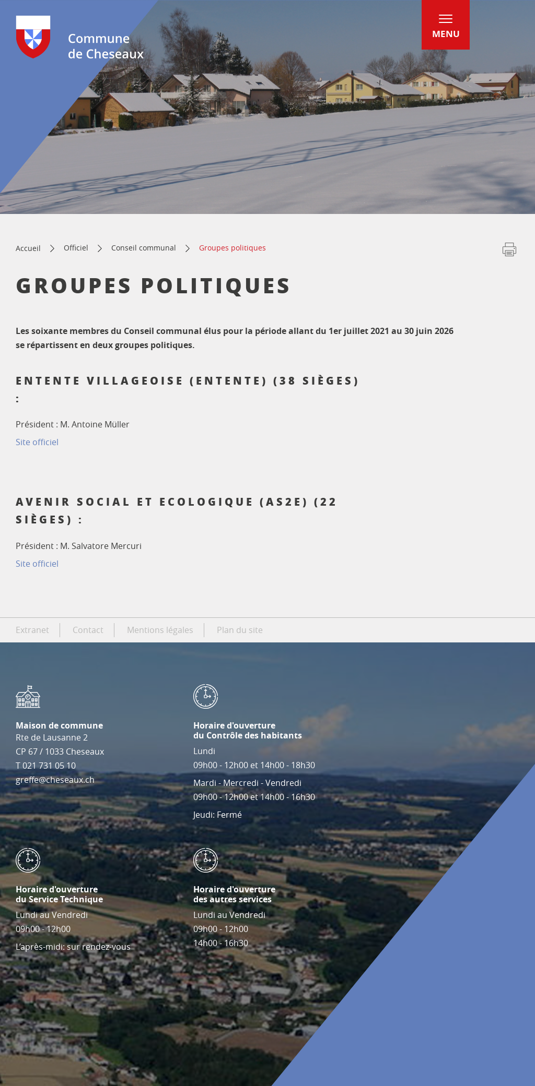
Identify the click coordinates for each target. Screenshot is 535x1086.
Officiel (76, 248)
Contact (88, 630)
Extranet (32, 630)
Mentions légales (160, 630)
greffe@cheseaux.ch (55, 779)
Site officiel (37, 442)
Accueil (28, 248)
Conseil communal (143, 248)
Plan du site (240, 630)
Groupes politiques (232, 248)
